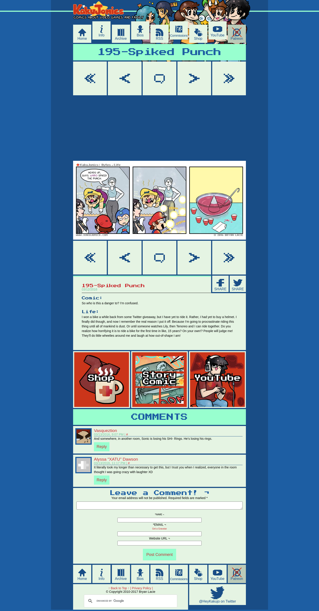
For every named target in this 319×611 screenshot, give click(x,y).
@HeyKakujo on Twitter (217, 603)
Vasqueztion (105, 430)
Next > (194, 78)
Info (102, 35)
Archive (121, 38)
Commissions (179, 35)
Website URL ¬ (159, 539)
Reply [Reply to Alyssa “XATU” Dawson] (102, 480)
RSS (159, 38)
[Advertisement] (159, 129)
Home (82, 38)
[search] (130, 602)
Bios (140, 35)
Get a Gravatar (159, 530)
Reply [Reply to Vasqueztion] (102, 446)
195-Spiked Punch (159, 52)
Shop (198, 38)
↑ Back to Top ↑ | (119, 589)
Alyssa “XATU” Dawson (116, 459)
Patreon (237, 38)
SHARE (220, 289)
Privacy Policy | (142, 589)
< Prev (125, 78)
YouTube (217, 35)
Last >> (229, 78)
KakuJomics (111, 20)
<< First (90, 78)
